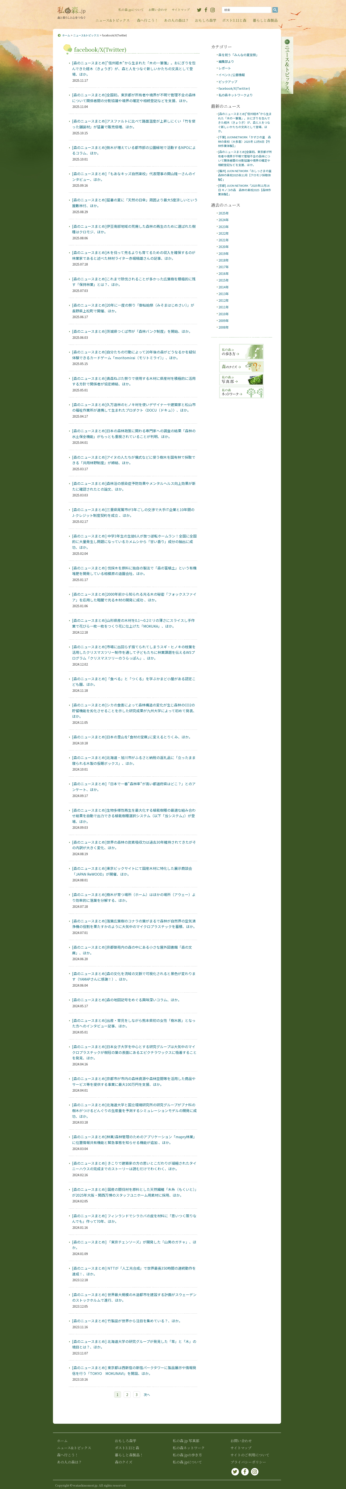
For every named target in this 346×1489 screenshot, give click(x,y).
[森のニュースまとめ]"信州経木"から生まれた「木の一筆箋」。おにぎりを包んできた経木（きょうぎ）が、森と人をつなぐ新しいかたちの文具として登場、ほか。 (134, 68)
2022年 (224, 233)
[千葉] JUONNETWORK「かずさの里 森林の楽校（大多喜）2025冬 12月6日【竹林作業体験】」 (244, 141)
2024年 (224, 219)
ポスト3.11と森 (234, 20)
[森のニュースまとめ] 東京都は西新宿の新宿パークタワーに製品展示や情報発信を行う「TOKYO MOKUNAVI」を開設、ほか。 (134, 1370)
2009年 (224, 320)
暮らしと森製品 (265, 20)
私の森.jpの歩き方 (187, 1454)
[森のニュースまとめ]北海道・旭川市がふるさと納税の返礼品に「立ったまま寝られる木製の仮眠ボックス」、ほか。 (134, 760)
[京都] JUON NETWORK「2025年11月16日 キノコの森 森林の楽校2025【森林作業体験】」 (244, 189)
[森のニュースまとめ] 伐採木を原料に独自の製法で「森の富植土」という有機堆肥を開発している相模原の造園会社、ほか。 (134, 570)
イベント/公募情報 (232, 74)
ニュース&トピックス (112, 20)
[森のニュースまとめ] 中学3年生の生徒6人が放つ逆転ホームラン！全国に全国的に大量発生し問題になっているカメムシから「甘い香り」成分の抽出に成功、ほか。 (134, 541)
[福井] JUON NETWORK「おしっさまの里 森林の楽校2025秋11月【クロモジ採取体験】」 (246, 175)
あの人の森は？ (176, 20)
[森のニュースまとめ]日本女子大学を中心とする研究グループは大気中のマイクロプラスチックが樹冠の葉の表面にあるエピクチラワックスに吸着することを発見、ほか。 (134, 1052)
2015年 (224, 280)
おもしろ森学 (205, 20)
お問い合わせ (157, 9)
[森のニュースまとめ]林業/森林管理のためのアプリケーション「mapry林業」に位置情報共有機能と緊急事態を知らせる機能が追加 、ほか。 (134, 1139)
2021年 (224, 240)
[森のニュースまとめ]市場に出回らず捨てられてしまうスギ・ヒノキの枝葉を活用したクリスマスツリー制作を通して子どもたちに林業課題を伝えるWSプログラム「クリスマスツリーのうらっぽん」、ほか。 (134, 652)
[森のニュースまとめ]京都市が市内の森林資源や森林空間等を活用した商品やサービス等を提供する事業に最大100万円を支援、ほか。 (134, 1081)
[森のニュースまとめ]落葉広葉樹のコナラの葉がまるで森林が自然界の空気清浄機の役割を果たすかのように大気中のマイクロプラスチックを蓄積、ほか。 (134, 923)
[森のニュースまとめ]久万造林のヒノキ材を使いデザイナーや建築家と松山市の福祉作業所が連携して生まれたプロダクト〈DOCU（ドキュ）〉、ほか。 (134, 407)
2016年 (224, 273)
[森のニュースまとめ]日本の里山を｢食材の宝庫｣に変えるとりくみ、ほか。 (132, 737)
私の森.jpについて (131, 9)
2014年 (224, 287)
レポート (225, 68)
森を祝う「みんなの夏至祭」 (239, 54)
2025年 (224, 213)
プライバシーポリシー (248, 1462)
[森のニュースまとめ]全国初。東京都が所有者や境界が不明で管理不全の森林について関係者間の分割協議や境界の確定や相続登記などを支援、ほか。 (134, 97)
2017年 (224, 266)
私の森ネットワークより (236, 95)
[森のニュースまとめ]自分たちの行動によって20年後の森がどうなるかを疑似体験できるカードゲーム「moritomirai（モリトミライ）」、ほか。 (134, 354)
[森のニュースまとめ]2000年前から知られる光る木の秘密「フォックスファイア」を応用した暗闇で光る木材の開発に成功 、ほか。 (134, 597)
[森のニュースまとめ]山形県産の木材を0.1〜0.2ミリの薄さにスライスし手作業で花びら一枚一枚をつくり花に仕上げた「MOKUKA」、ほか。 (133, 623)
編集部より (226, 61)
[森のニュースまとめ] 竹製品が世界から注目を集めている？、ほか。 (127, 1320)
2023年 (224, 226)
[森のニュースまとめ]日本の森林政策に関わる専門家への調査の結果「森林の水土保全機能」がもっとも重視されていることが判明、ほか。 (134, 433)
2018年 (224, 260)
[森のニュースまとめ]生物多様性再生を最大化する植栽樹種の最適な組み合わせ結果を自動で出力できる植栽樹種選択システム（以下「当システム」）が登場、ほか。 (134, 815)
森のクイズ (123, 1462)
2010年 (224, 313)
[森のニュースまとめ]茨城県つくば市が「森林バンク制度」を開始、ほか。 (132, 331)
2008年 (224, 327)
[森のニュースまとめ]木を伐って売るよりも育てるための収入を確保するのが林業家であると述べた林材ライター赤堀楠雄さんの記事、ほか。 (133, 255)
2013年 (224, 293)
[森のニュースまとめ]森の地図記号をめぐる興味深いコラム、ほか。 (126, 999)
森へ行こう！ (147, 20)
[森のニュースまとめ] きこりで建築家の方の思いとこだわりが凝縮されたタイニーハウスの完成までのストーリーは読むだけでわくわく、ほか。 (134, 1166)
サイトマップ (181, 9)
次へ (147, 1394)
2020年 (224, 246)
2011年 (224, 307)
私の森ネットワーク (189, 1447)
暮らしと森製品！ (129, 1454)
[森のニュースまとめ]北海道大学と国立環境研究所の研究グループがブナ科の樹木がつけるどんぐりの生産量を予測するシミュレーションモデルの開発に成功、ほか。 (134, 1110)
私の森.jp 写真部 (186, 1440)
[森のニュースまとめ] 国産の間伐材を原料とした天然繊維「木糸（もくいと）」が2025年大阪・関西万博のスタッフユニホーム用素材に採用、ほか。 (134, 1192)
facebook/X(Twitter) (234, 88)
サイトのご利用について (250, 1454)
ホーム (66, 35)
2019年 (224, 253)
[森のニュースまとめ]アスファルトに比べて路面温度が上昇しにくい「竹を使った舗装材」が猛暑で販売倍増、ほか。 (133, 123)
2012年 (224, 300)
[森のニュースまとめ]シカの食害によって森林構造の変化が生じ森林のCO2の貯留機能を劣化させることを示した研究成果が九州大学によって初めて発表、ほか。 (134, 710)
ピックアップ (228, 81)
